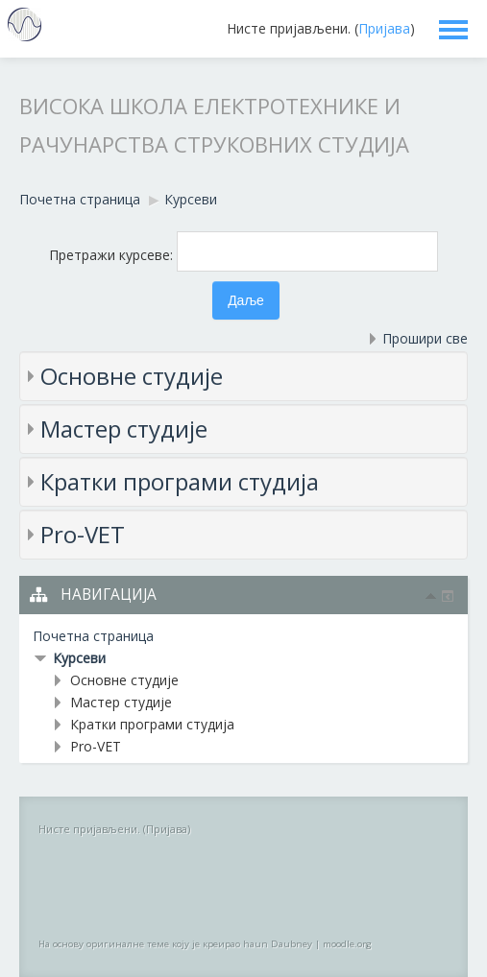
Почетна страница (93, 636)
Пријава (384, 28)
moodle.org (347, 944)
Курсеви (79, 658)
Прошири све (425, 338)
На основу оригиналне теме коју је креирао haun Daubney (175, 944)
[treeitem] (243, 636)
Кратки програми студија (179, 481)
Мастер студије (123, 428)
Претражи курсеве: (113, 255)
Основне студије (131, 376)
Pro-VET (82, 534)
